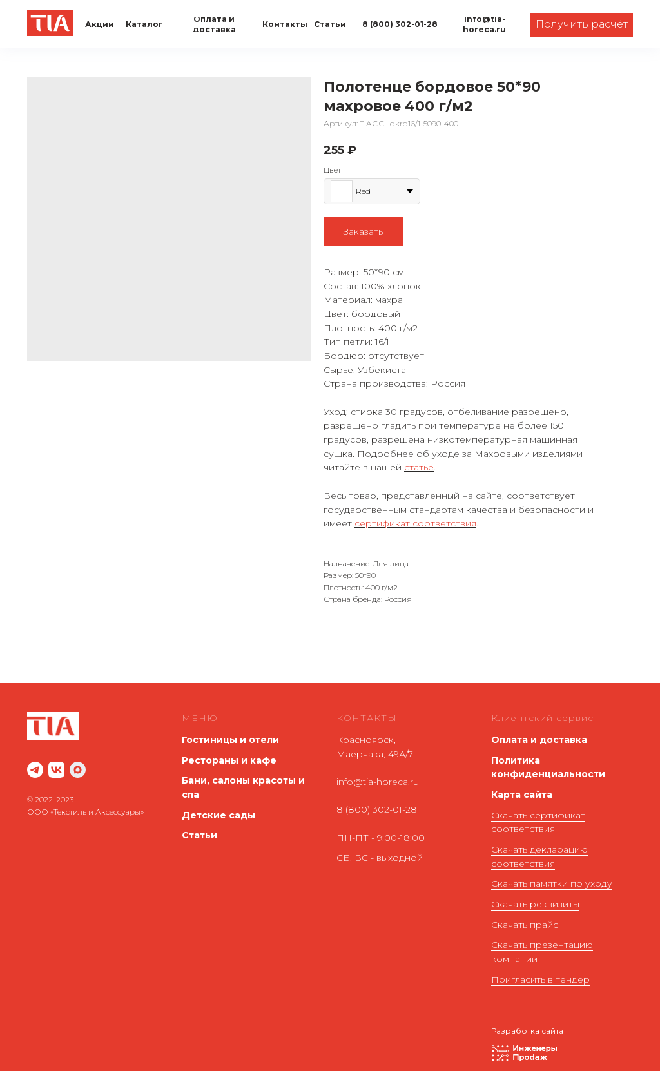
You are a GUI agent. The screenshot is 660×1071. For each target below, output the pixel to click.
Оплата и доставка (539, 740)
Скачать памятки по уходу (551, 883)
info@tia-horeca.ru (377, 781)
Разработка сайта (527, 1031)
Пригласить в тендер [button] (540, 979)
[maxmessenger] (78, 770)
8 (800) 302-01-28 (376, 809)
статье (419, 467)
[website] (35, 770)
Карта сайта (521, 794)
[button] (581, 25)
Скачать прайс (524, 925)
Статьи (199, 835)
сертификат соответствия (415, 523)
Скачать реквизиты (535, 904)
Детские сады (218, 815)
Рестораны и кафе (229, 760)
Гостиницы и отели (230, 740)
